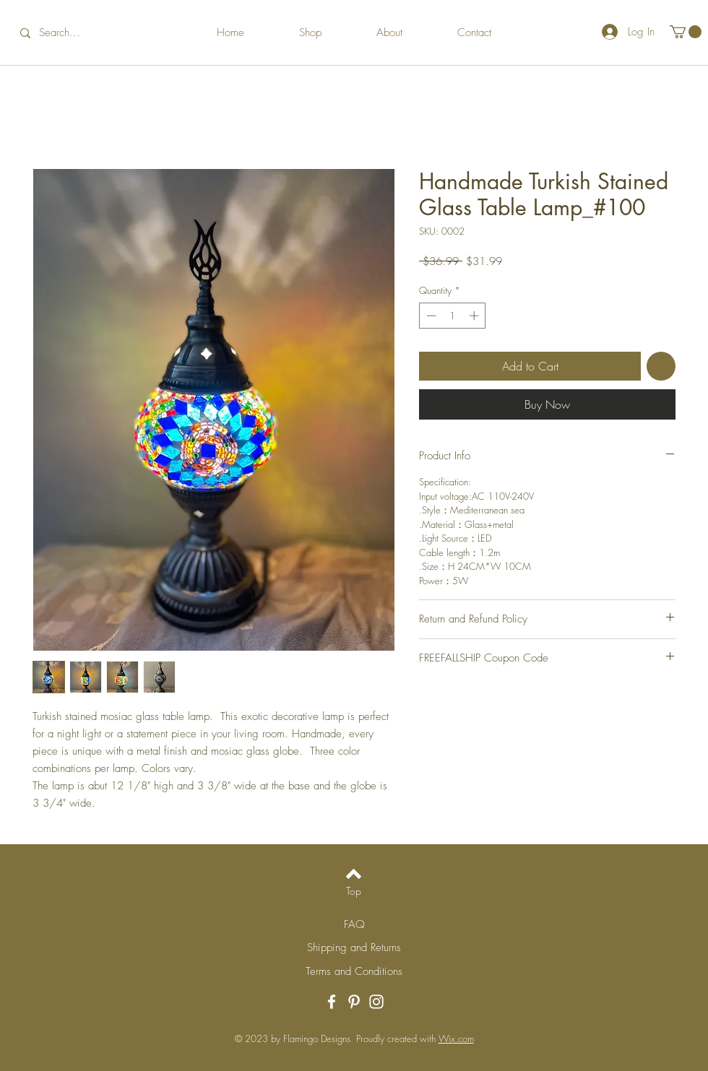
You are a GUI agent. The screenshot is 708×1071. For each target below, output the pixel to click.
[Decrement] (430, 315)
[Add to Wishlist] (661, 366)
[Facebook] (331, 1001)
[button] (685, 31)
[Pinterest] (354, 1001)
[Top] (353, 891)
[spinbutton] (453, 315)
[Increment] (475, 315)
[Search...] (69, 33)
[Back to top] (353, 874)
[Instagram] (376, 1001)
